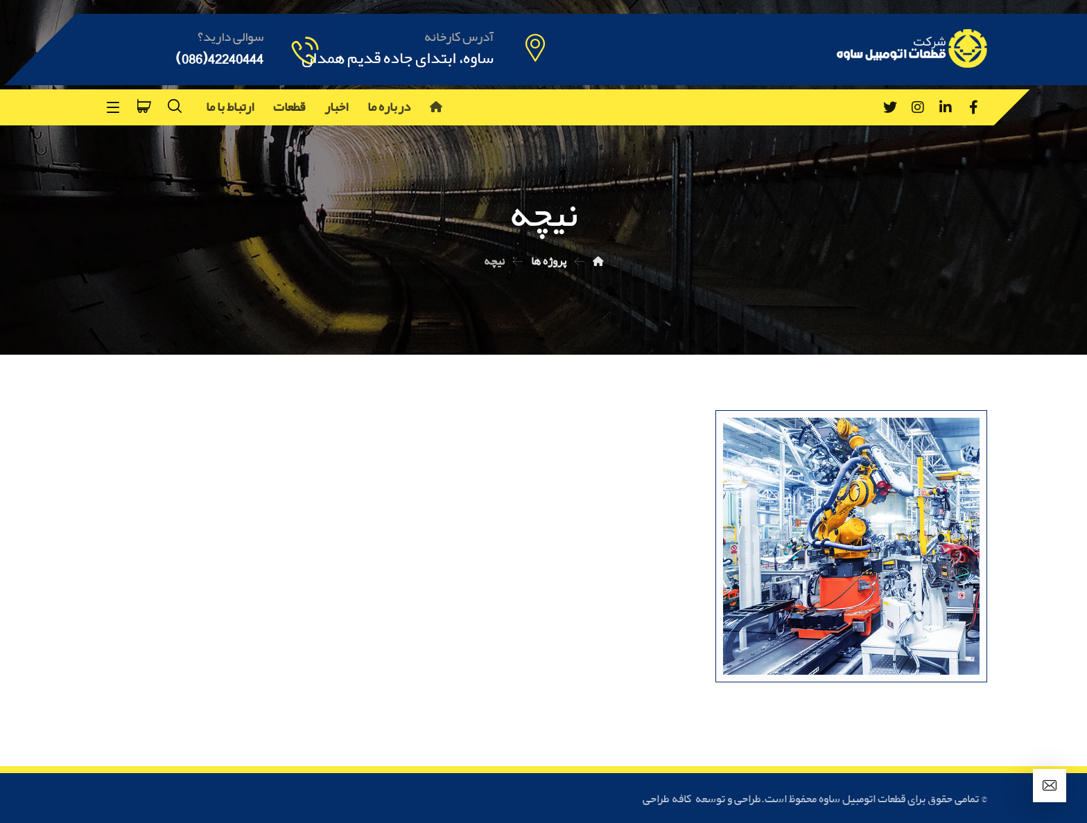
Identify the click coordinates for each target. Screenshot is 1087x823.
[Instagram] (918, 107)
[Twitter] (890, 107)
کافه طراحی (668, 799)
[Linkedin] (945, 107)
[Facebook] (973, 107)
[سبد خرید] (144, 104)
